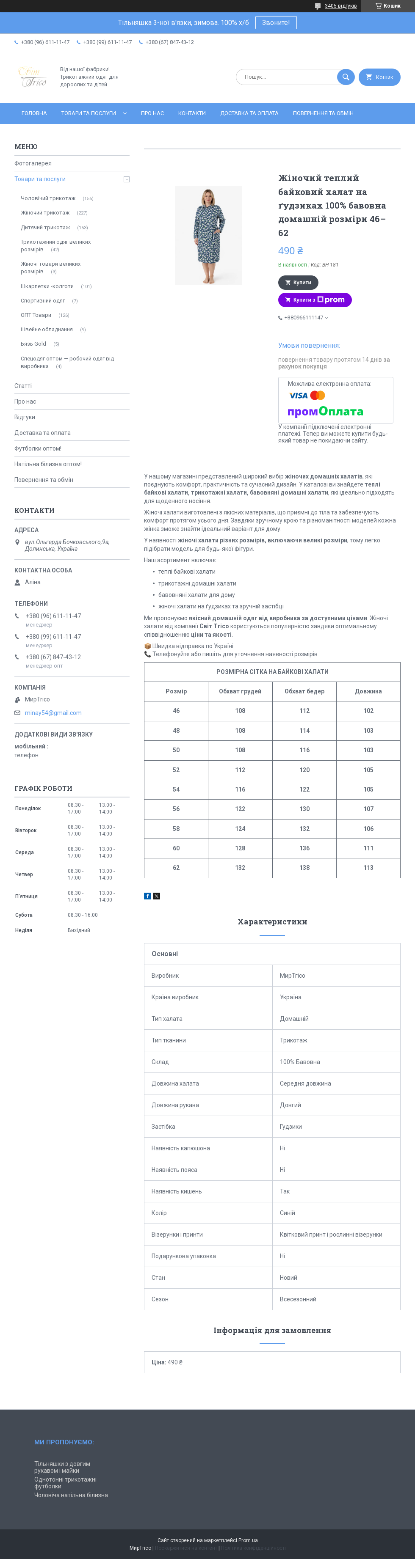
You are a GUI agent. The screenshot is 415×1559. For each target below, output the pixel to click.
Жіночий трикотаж (45, 212)
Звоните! (276, 23)
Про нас (152, 113)
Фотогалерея (33, 163)
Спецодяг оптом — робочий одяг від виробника (67, 362)
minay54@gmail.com (53, 712)
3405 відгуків (341, 6)
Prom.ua (248, 1540)
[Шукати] (346, 77)
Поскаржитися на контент (186, 1548)
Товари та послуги (88, 113)
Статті (23, 385)
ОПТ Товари (36, 315)
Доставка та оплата (249, 113)
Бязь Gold (33, 344)
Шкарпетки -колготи (47, 286)
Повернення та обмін (323, 113)
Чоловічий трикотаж (48, 198)
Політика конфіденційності (253, 1548)
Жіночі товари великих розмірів (50, 268)
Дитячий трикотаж (45, 227)
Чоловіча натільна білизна (71, 1495)
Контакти (192, 113)
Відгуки (24, 417)
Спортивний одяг (43, 300)
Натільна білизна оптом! (48, 464)
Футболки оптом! (37, 448)
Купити (302, 283)
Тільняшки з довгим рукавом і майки (62, 1467)
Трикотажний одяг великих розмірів (56, 246)
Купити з (319, 300)
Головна (34, 113)
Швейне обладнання (47, 329)
